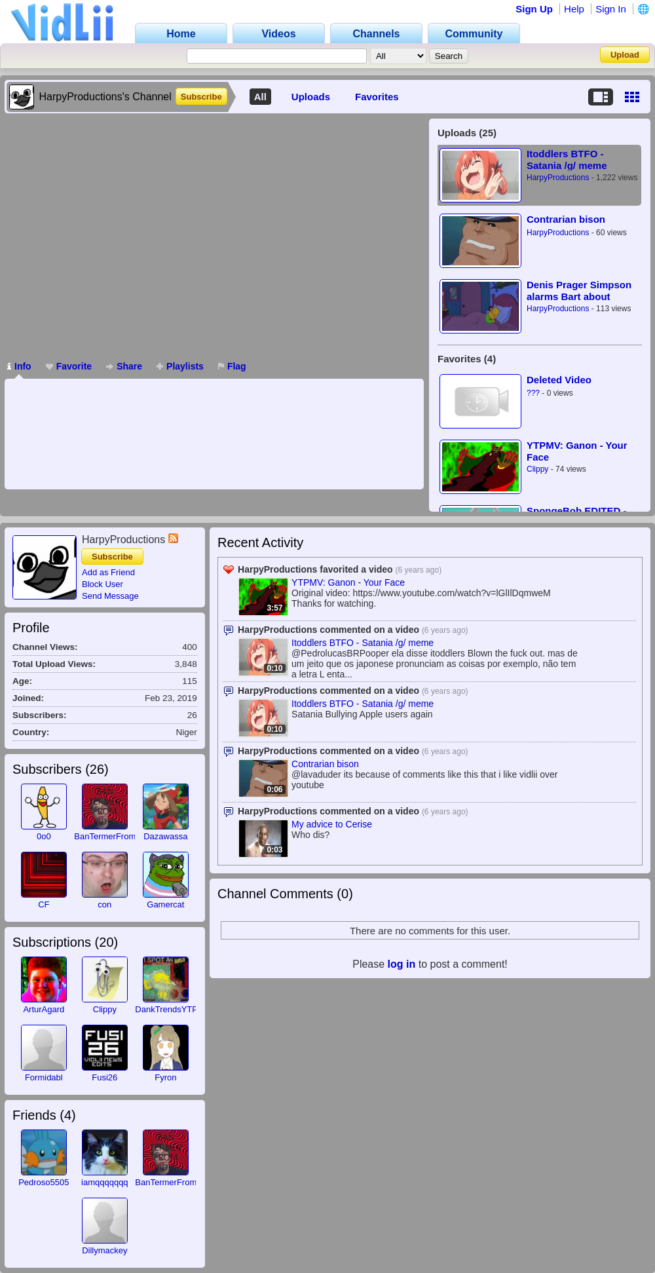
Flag (232, 366)
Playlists (180, 366)
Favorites (377, 96)
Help (574, 8)
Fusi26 (104, 1077)
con (104, 904)
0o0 (44, 836)
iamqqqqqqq (104, 1182)
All (260, 96)
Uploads (310, 96)
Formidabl (44, 1077)
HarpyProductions (558, 177)
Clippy (537, 469)
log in (402, 964)
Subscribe (201, 97)
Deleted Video (559, 379)
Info (19, 366)
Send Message (110, 596)
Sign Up (534, 8)
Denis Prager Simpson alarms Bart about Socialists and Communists (579, 290)
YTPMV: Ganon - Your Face (577, 451)
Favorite (69, 366)
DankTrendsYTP (166, 1009)
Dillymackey (104, 1250)
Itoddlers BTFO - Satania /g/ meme (567, 159)
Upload (624, 55)
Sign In (610, 8)
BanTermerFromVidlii (113, 836)
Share (124, 366)
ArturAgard (43, 1009)
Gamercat (165, 904)
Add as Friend (108, 572)
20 (106, 942)
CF (43, 904)
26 (97, 769)
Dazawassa (165, 836)
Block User (102, 584)
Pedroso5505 (43, 1182)
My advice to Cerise (331, 824)
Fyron (165, 1077)
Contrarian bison (566, 219)
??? (533, 393)
